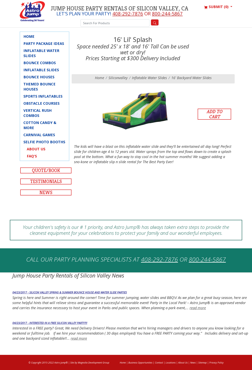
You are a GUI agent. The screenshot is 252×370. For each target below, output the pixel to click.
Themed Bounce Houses (39, 87)
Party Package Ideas (43, 43)
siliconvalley (118, 77)
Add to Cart (214, 114)
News (45, 192)
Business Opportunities (140, 362)
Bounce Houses (38, 77)
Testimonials (46, 181)
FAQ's (32, 156)
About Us (36, 149)
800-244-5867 (167, 13)
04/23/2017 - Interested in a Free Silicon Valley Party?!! (49, 323)
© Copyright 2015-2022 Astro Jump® (48, 362)
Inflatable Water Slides (41, 53)
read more (198, 307)
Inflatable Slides (41, 70)
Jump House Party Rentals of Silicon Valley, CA (119, 8)
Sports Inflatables (42, 96)
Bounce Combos (39, 62)
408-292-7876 (127, 13)
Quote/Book (46, 170)
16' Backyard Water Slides (191, 77)
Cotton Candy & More (39, 125)
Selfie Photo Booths (44, 142)
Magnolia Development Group (93, 362)
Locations (171, 362)
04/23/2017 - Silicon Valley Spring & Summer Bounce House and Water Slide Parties (69, 292)
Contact (159, 362)
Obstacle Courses (41, 103)
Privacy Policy (216, 362)
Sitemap (202, 362)
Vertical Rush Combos (37, 113)
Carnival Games (39, 134)
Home (28, 36)
